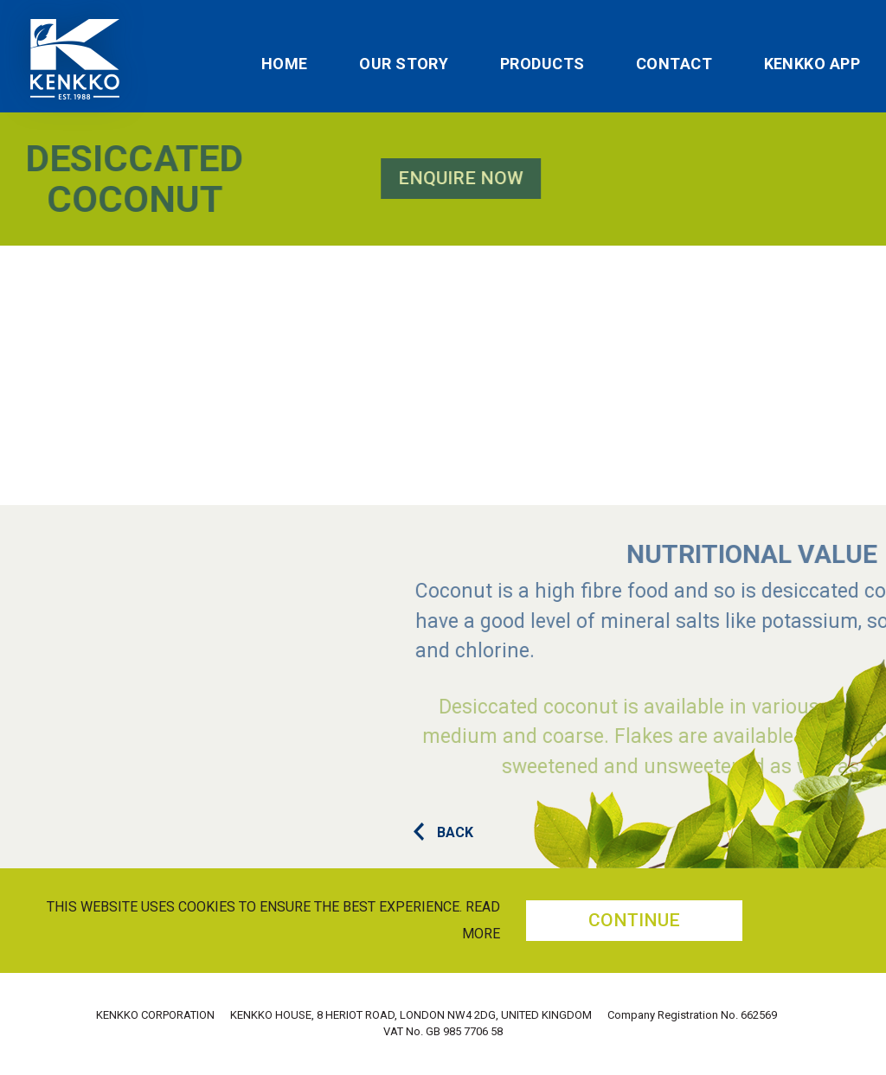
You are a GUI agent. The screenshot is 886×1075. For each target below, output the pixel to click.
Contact (674, 64)
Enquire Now (273, 178)
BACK (443, 832)
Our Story (403, 64)
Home (284, 64)
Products (542, 64)
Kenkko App (812, 64)
